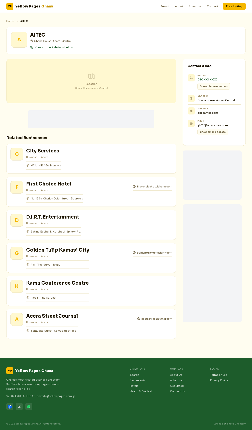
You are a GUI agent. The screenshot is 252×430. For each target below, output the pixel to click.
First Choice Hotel (48, 184)
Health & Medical (141, 391)
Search (165, 6)
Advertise (195, 6)
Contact (212, 6)
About (179, 6)
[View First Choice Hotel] (16, 187)
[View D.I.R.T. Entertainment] (16, 220)
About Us (176, 374)
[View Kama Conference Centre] (16, 286)
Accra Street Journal (52, 316)
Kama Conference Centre (57, 283)
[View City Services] (16, 154)
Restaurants (137, 380)
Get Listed (177, 386)
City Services (42, 151)
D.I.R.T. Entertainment (52, 217)
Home (10, 21)
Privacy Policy (219, 380)
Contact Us (177, 391)
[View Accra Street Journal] (16, 319)
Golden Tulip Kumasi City (57, 250)
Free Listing (234, 6)
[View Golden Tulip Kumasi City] (16, 253)
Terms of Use (218, 374)
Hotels (134, 386)
